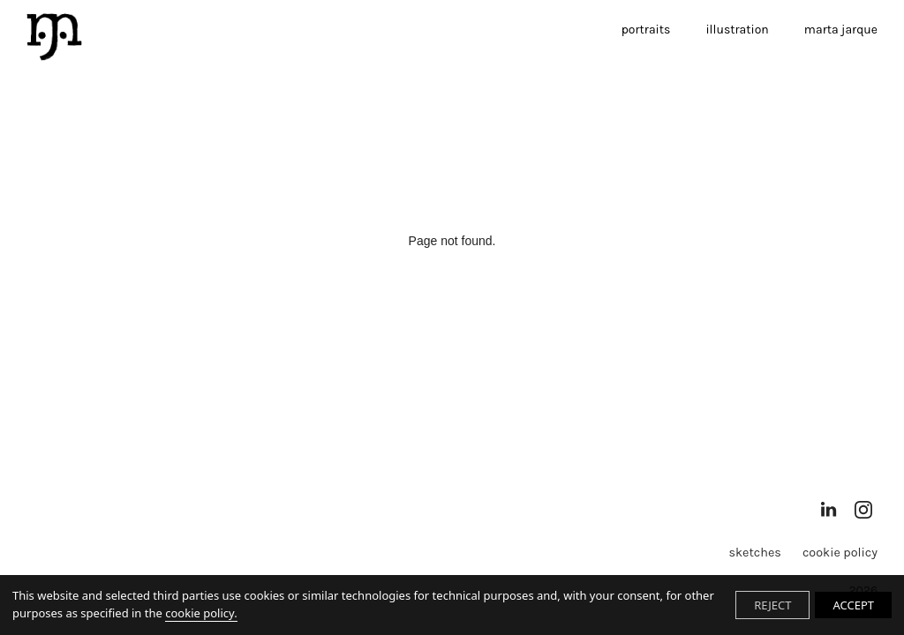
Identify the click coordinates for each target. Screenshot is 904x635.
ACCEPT (853, 605)
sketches (754, 552)
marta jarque (841, 29)
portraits (646, 29)
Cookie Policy (840, 552)
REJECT (772, 605)
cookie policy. (201, 613)
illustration (736, 29)
